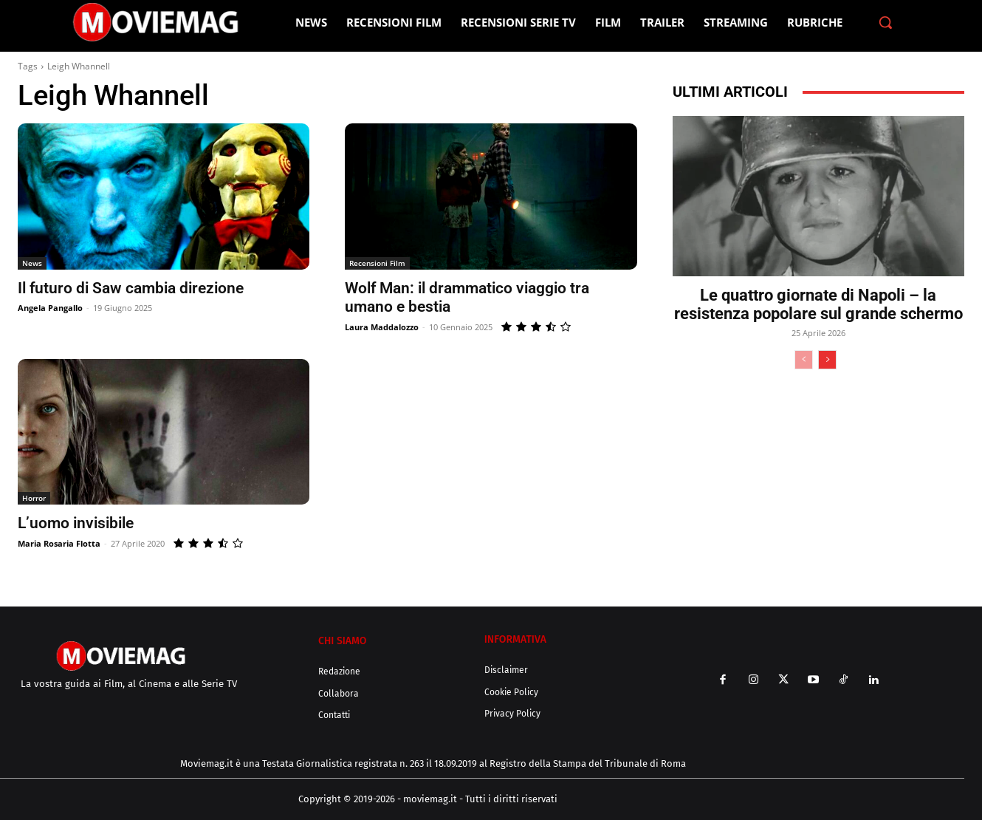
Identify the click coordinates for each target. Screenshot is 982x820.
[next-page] (827, 359)
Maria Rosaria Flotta (59, 543)
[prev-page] (803, 359)
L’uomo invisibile (76, 523)
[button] (885, 22)
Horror (34, 498)
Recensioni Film (377, 263)
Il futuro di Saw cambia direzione (131, 288)
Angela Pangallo (50, 307)
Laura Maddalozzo (382, 326)
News (32, 263)
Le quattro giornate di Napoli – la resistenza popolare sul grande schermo (818, 304)
